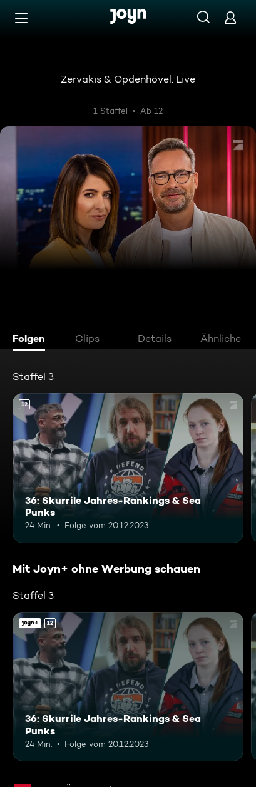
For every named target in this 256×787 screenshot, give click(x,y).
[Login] (230, 17)
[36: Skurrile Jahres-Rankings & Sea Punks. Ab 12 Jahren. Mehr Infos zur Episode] (128, 468)
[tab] (32, 340)
